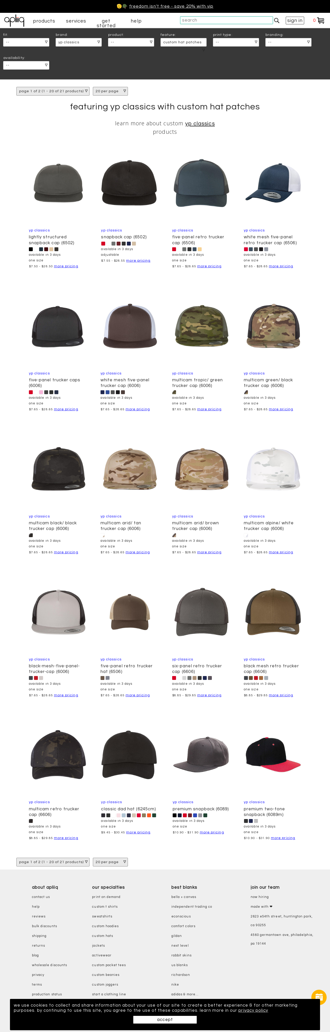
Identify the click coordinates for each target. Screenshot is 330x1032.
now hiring (260, 897)
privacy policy (253, 1010)
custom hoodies (105, 926)
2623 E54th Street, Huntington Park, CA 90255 (282, 921)
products (44, 21)
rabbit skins (181, 955)
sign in (295, 20)
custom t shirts (105, 906)
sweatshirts (102, 916)
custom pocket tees (109, 965)
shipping (39, 936)
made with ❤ (262, 906)
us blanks (179, 965)
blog (35, 955)
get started (106, 23)
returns (38, 945)
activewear (102, 955)
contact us (41, 897)
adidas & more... (185, 994)
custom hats (102, 936)
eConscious (181, 916)
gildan (176, 936)
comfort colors (183, 926)
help (136, 21)
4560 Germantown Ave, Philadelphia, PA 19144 (282, 939)
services (76, 21)
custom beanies (105, 975)
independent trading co (191, 906)
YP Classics (200, 123)
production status (47, 994)
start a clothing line (109, 994)
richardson (180, 975)
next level (180, 945)
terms (37, 984)
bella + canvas (183, 897)
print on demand (106, 897)
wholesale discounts (49, 965)
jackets (98, 945)
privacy (38, 975)
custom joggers (105, 984)
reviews (39, 916)
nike (175, 984)
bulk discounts (44, 926)
